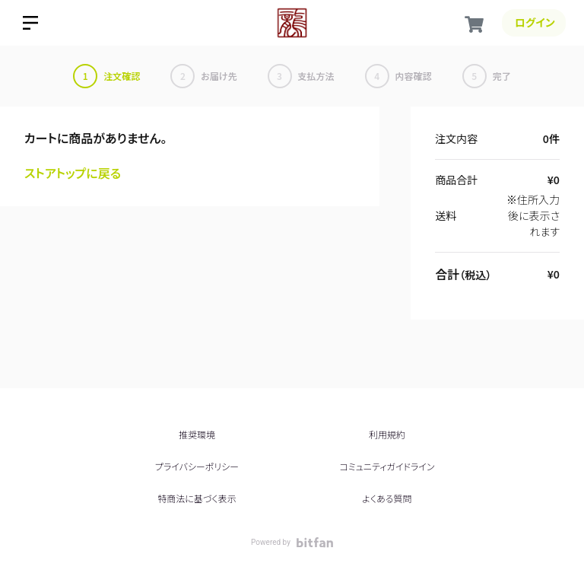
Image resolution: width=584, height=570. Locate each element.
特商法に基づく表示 (196, 498)
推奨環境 (197, 434)
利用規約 (387, 434)
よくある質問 (386, 498)
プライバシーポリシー (197, 466)
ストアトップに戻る (72, 173)
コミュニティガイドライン (386, 466)
